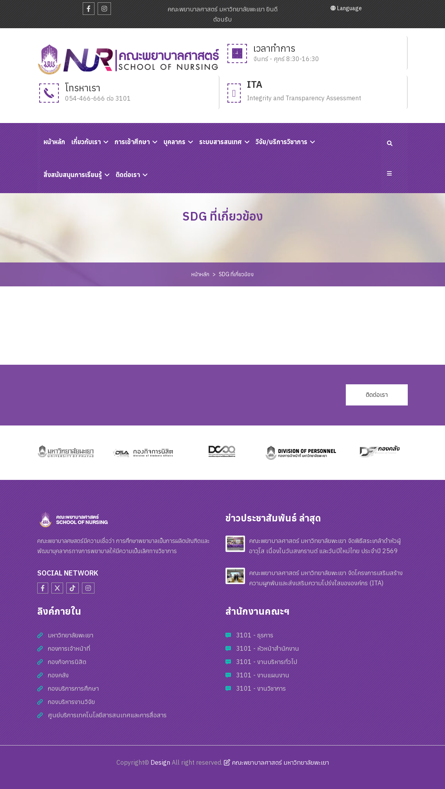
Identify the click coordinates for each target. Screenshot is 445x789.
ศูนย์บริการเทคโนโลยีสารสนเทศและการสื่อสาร (107, 715)
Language (346, 8)
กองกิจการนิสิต (67, 662)
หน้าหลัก (200, 274)
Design (160, 762)
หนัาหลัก (54, 142)
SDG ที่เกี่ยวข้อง (236, 274)
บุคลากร (174, 142)
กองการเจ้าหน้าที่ (69, 648)
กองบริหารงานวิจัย (71, 702)
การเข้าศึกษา (132, 142)
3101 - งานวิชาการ (261, 688)
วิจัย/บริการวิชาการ (281, 142)
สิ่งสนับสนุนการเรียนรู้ (73, 175)
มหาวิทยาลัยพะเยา (70, 635)
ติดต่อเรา (128, 175)
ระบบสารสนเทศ (220, 142)
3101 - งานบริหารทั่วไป (266, 662)
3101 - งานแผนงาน (262, 675)
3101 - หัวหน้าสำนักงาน (267, 648)
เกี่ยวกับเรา (86, 142)
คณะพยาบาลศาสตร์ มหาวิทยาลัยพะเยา (276, 762)
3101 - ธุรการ (254, 635)
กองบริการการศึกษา (73, 688)
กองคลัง (58, 675)
